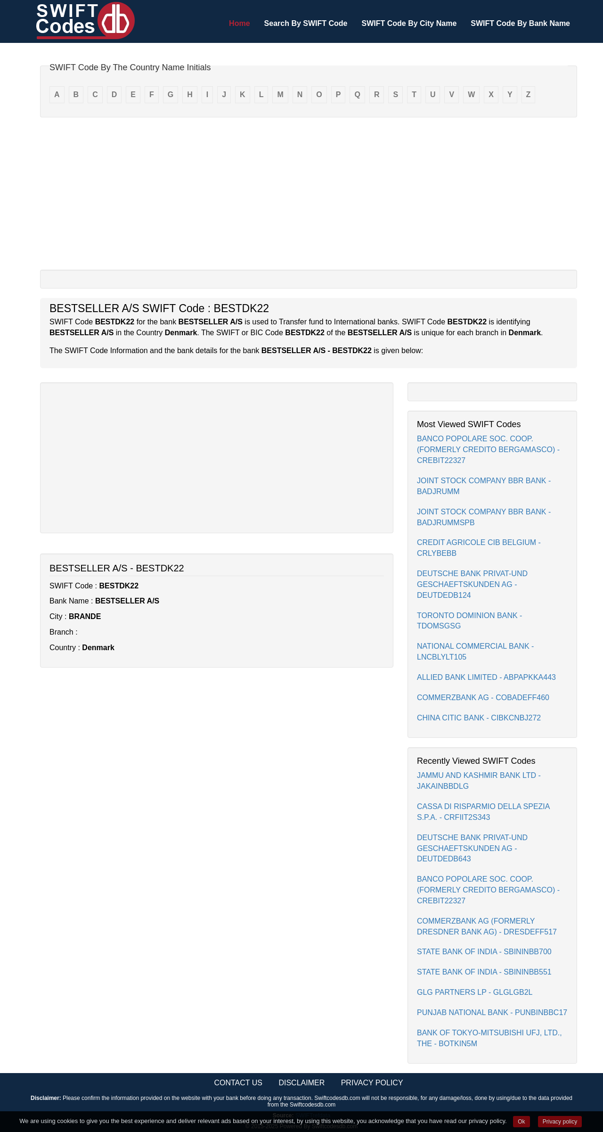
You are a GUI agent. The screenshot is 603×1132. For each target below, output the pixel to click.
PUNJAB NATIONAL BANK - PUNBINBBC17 (492, 1012)
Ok (521, 1121)
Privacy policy (560, 1121)
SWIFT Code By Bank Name (520, 23)
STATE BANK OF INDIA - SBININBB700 (484, 952)
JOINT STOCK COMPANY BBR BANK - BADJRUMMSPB (484, 517)
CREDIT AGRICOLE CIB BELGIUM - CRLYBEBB (479, 547)
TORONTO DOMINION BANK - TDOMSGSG (469, 620)
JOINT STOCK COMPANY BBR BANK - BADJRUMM (484, 486)
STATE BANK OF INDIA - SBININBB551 (484, 972)
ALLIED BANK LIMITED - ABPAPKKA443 (486, 677)
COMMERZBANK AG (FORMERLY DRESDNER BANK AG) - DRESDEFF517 (487, 926)
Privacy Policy (372, 1083)
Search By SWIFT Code (306, 23)
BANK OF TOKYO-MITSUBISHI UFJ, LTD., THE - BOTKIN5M (489, 1038)
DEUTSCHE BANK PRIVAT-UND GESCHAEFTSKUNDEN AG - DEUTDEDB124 (472, 584)
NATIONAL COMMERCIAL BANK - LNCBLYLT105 (475, 651)
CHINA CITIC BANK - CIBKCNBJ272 (479, 718)
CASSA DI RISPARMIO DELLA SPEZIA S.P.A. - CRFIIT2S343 (483, 811)
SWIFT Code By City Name (408, 23)
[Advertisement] (308, 193)
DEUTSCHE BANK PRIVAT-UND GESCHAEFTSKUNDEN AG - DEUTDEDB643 (472, 848)
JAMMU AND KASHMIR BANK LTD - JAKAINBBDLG (479, 780)
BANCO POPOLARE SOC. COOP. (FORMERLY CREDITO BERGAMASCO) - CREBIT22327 (488, 449)
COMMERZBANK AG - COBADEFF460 (483, 698)
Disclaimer (301, 1083)
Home (239, 23)
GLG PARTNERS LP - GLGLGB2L (474, 992)
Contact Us (238, 1083)
